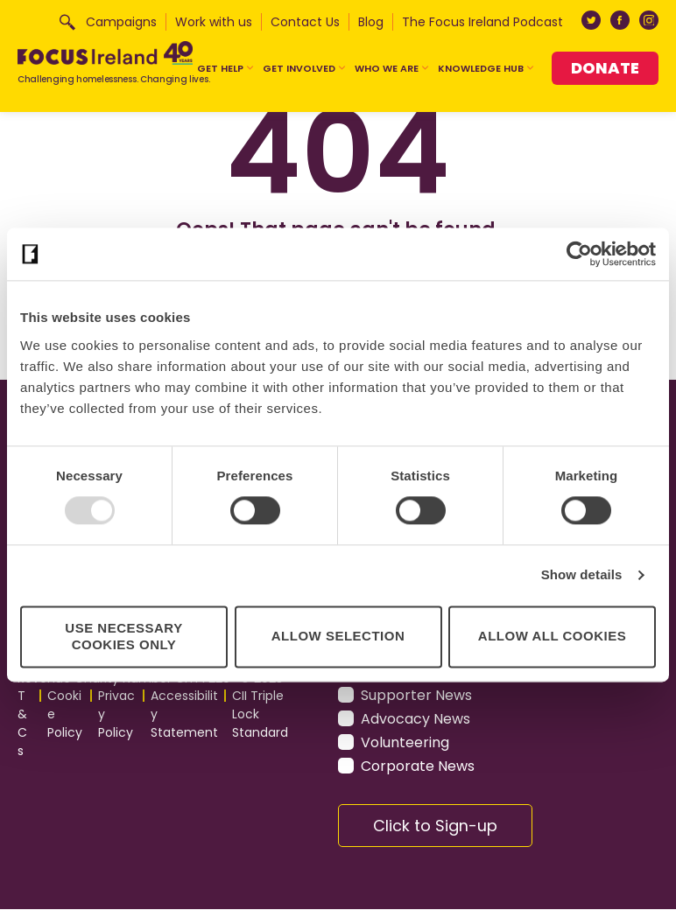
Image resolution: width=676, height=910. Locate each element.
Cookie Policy (64, 715)
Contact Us (305, 22)
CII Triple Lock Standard (260, 715)
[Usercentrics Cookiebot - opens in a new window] (579, 254)
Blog (371, 22)
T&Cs (22, 724)
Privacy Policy (116, 715)
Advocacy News (415, 719)
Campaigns (121, 22)
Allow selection (338, 636)
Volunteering (405, 742)
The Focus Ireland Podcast (482, 22)
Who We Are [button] (392, 68)
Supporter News (416, 695)
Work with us (213, 22)
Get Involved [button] (305, 68)
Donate (605, 68)
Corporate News (418, 766)
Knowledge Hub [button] (486, 68)
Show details (582, 575)
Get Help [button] (226, 68)
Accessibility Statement (184, 715)
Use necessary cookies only (123, 636)
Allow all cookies (552, 636)
